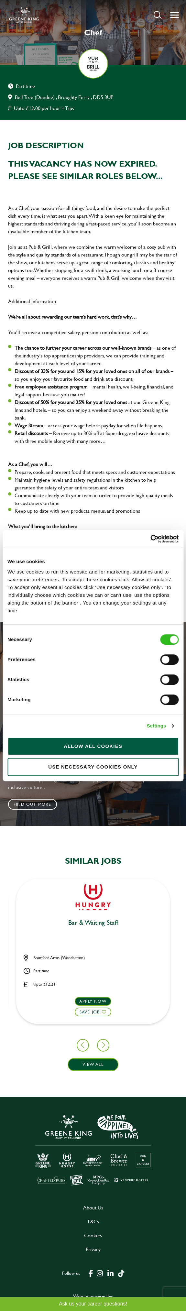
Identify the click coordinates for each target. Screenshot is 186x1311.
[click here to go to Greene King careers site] (93, 1149)
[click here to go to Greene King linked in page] (111, 1273)
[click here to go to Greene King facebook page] (91, 1273)
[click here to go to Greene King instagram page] (100, 1273)
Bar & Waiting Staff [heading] (93, 923)
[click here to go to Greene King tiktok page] (121, 1273)
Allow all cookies (93, 746)
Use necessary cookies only (93, 767)
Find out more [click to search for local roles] (32, 804)
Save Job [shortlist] (90, 1012)
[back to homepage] (24, 15)
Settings (156, 725)
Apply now (93, 1001)
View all (93, 1064)
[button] (158, 14)
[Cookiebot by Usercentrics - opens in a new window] (150, 539)
